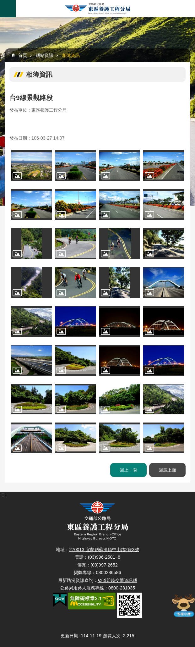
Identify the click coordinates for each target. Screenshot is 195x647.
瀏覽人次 (112, 635)
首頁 (22, 55)
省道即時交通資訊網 (117, 580)
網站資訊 (44, 55)
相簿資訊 (71, 55)
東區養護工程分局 (97, 8)
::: (4, 19)
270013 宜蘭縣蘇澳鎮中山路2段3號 (104, 549)
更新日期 (69, 635)
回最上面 (167, 470)
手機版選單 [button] (8, 8)
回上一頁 (128, 470)
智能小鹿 (183, 605)
